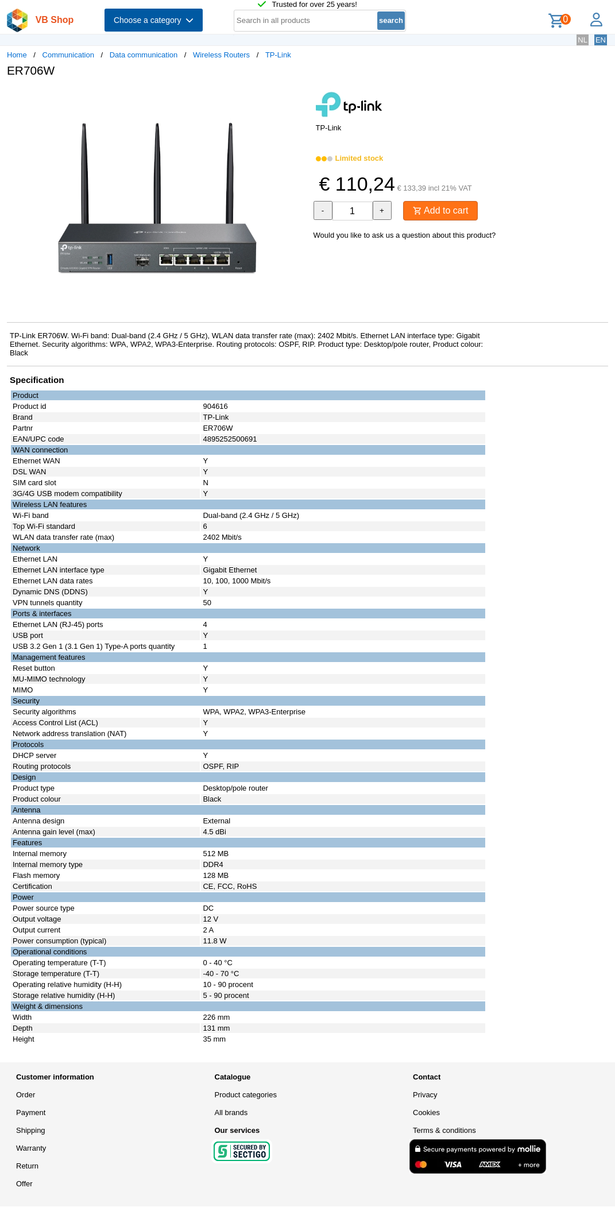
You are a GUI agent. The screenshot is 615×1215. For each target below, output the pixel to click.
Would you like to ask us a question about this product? (405, 235)
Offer (24, 1183)
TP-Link (278, 55)
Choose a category (154, 20)
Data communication (144, 55)
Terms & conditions (444, 1130)
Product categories (246, 1094)
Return (27, 1166)
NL (582, 40)
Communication (68, 55)
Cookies (426, 1112)
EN (600, 40)
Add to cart (441, 210)
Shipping (30, 1130)
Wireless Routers (221, 55)
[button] (297, 98)
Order (25, 1094)
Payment (30, 1112)
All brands (231, 1112)
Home (17, 55)
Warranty (31, 1148)
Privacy (425, 1094)
